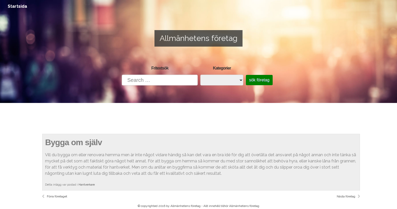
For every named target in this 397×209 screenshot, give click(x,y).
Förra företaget (57, 196)
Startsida (17, 6)
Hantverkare (87, 184)
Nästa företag (346, 196)
